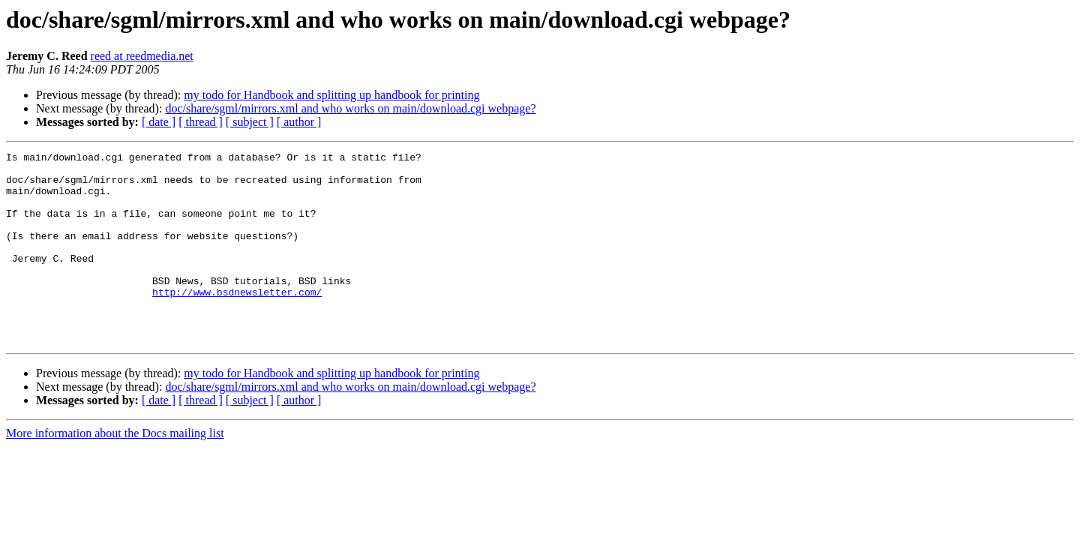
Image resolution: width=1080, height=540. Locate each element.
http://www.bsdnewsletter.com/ (237, 321)
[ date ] (159, 122)
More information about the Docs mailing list (115, 471)
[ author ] (299, 122)
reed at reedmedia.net (142, 56)
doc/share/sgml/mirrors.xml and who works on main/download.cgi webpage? (350, 108)
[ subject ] (250, 122)
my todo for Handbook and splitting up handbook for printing (331, 94)
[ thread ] (200, 122)
